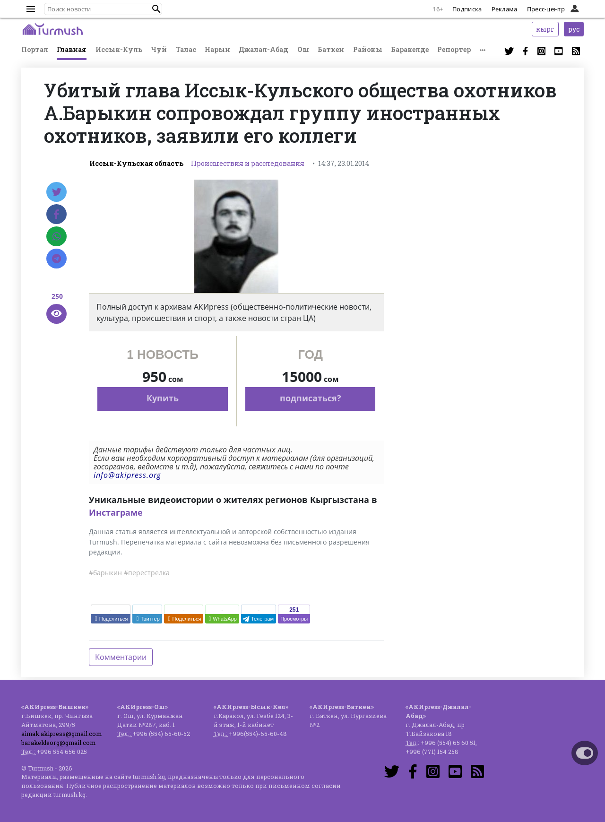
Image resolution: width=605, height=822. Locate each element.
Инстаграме (116, 512)
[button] (156, 9)
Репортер (454, 49)
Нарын (217, 49)
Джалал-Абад (263, 49)
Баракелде (410, 49)
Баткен (331, 49)
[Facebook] (56, 214)
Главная (71, 49)
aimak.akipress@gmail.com (61, 733)
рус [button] (573, 29)
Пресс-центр (546, 9)
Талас (186, 49)
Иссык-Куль (118, 49)
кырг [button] (545, 29)
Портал (34, 49)
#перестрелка (147, 572)
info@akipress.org (127, 475)
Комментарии (121, 657)
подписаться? (310, 398)
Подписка (467, 9)
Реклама (505, 9)
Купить (163, 398)
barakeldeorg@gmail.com (58, 742)
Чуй (159, 49)
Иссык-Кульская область (136, 163)
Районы (367, 49)
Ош (303, 49)
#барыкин (105, 572)
